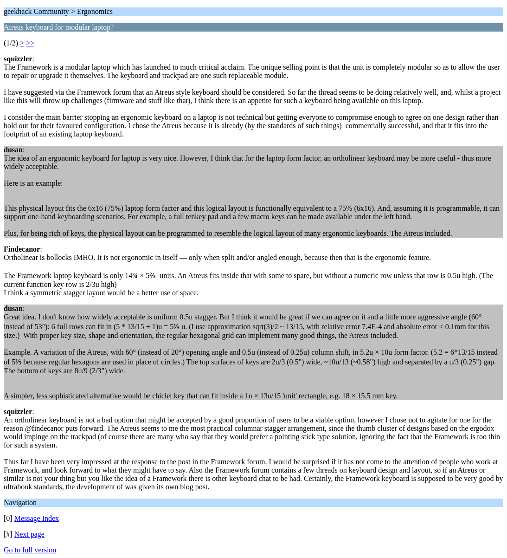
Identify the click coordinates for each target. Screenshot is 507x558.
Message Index (36, 518)
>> (30, 43)
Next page (29, 534)
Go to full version (30, 550)
